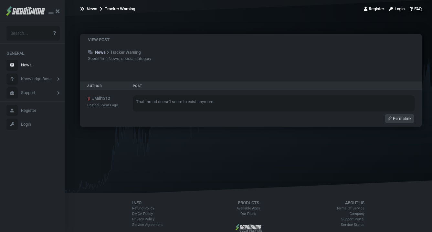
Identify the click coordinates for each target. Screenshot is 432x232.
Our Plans (248, 214)
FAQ (416, 8)
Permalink (399, 118)
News (19, 65)
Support (20, 93)
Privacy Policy (143, 219)
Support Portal (352, 219)
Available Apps (248, 208)
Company (357, 214)
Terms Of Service (350, 208)
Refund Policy (143, 208)
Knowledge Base (29, 79)
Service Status (352, 225)
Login (18, 124)
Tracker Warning (117, 8)
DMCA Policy (142, 214)
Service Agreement (147, 225)
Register (21, 110)
